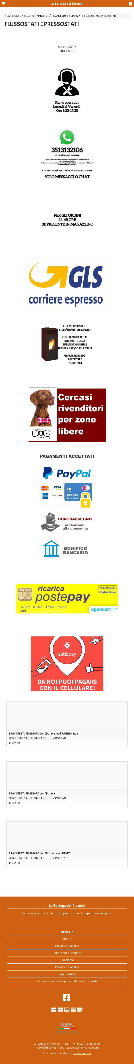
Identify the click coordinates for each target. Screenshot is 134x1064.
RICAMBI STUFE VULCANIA (66, 15)
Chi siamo (67, 960)
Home (67, 939)
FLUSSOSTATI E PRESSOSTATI (100, 15)
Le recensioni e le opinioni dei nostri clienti (67, 981)
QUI (70, 51)
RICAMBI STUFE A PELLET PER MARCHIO (26, 15)
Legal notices (67, 974)
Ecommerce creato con (67, 1053)
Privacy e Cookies (67, 946)
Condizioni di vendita (67, 953)
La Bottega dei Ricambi (67, 4)
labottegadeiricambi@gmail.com (79, 1047)
